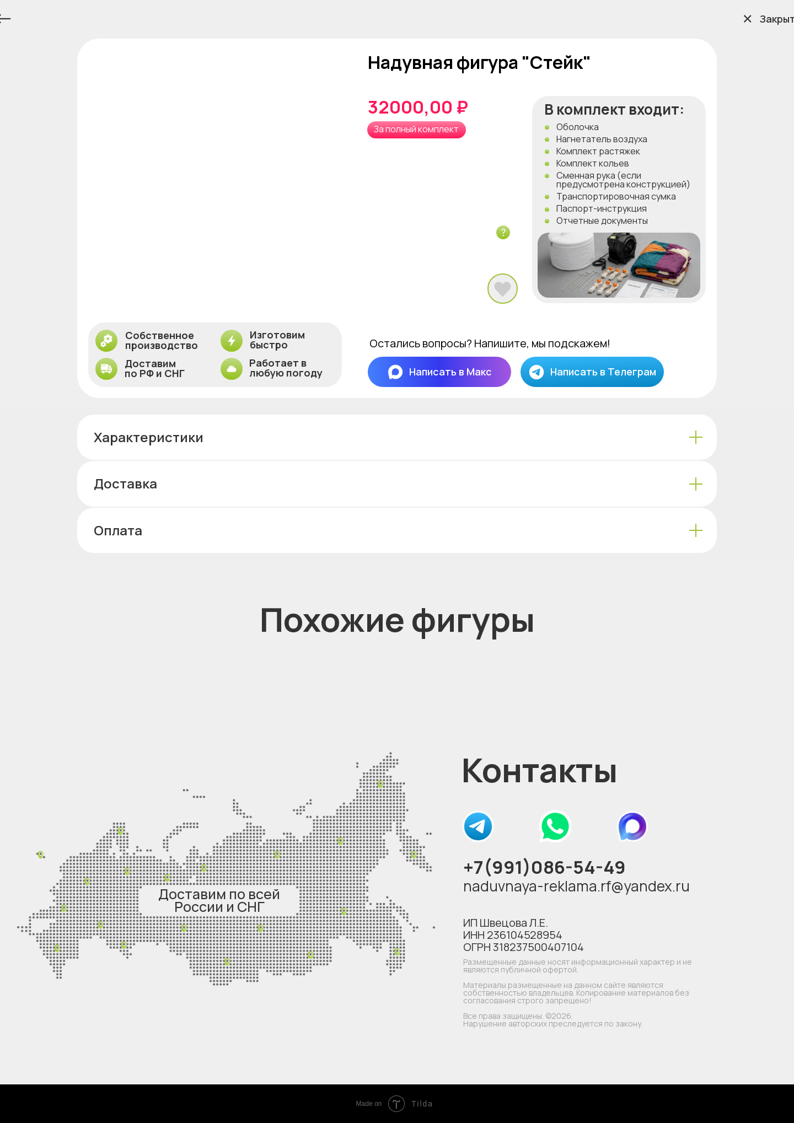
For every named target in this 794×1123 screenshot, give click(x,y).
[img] (478, 826)
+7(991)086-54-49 (544, 867)
